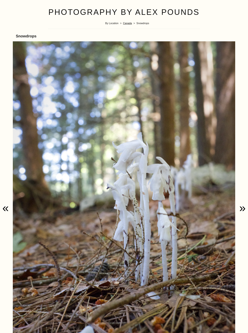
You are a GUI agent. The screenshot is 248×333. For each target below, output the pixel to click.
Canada (127, 23)
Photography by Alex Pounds (124, 12)
